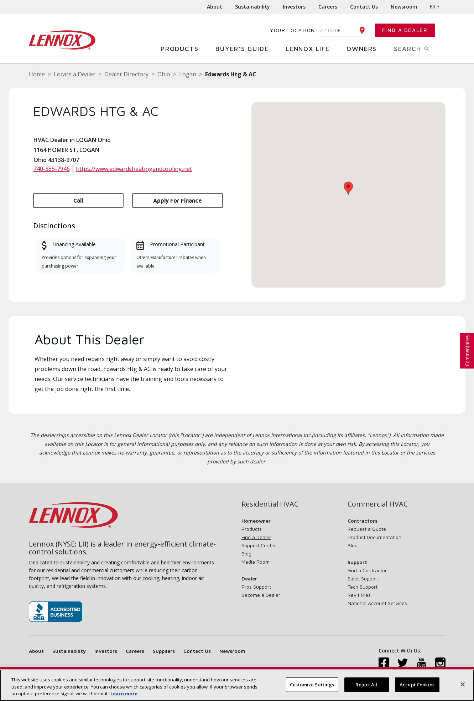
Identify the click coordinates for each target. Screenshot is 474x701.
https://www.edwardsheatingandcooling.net (134, 169)
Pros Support (256, 587)
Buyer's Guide (244, 48)
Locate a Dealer (74, 74)
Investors (294, 6)
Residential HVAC (269, 504)
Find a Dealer (405, 30)
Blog (246, 553)
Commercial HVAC (378, 504)
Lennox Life (310, 48)
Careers (327, 6)
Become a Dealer (260, 595)
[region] (237, 685)
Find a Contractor (367, 570)
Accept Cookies (417, 684)
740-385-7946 (51, 169)
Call (78, 200)
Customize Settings (312, 684)
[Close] (462, 684)
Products (182, 48)
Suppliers (164, 651)
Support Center (258, 545)
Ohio (163, 74)
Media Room (255, 562)
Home (37, 74)
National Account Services (377, 603)
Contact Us (364, 6)
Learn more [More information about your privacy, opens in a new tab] (123, 693)
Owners (364, 48)
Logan (187, 74)
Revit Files (359, 595)
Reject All (366, 684)
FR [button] (432, 6)
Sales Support (363, 578)
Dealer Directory (126, 74)
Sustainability (252, 6)
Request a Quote (367, 529)
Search (420, 48)
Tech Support (362, 587)
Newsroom (404, 6)
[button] (348, 188)
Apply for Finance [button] (177, 200)
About (214, 6)
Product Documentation (374, 537)
